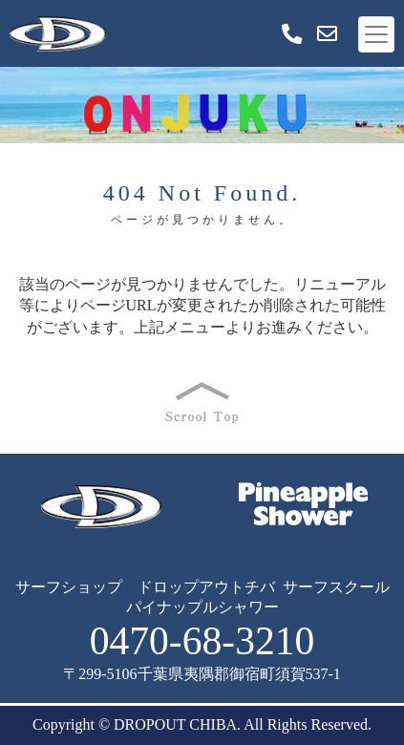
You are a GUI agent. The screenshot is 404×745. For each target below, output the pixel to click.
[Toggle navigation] (376, 34)
